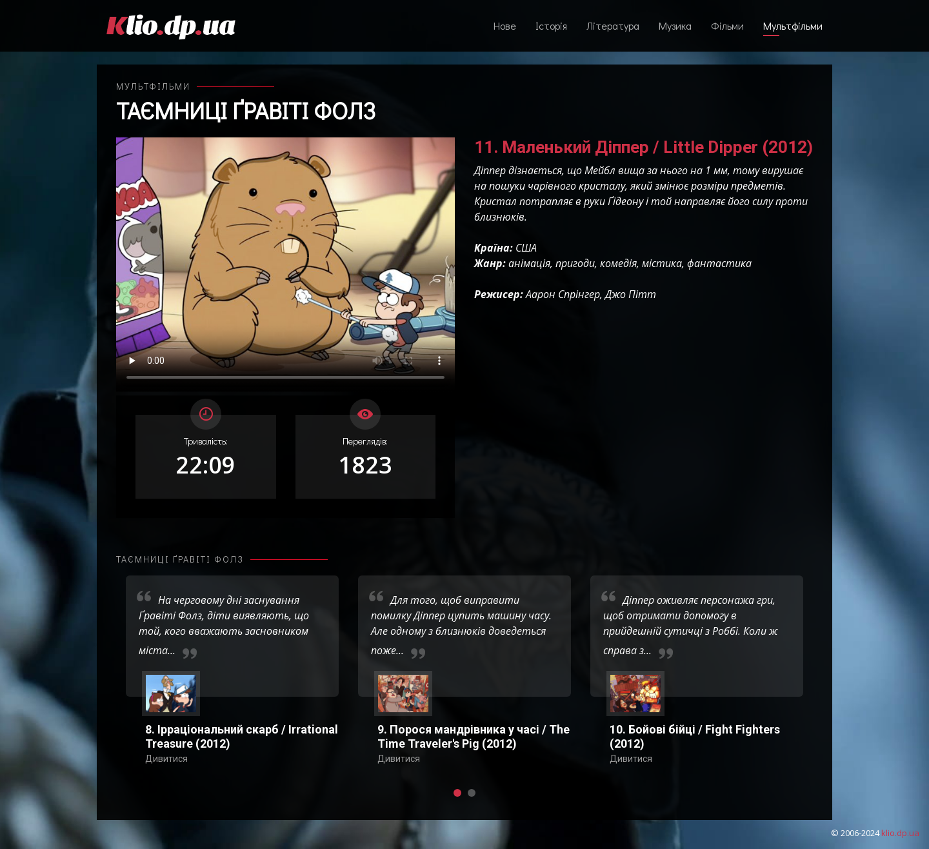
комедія (618, 263)
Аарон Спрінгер (563, 294)
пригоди (575, 263)
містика (662, 263)
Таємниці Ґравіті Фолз (245, 110)
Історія (551, 25)
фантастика (719, 263)
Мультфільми (793, 25)
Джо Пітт (630, 294)
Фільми (727, 25)
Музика (675, 25)
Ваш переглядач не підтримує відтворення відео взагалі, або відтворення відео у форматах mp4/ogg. (285, 264)
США (526, 248)
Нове (505, 25)
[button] (457, 793)
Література (612, 25)
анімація (529, 263)
